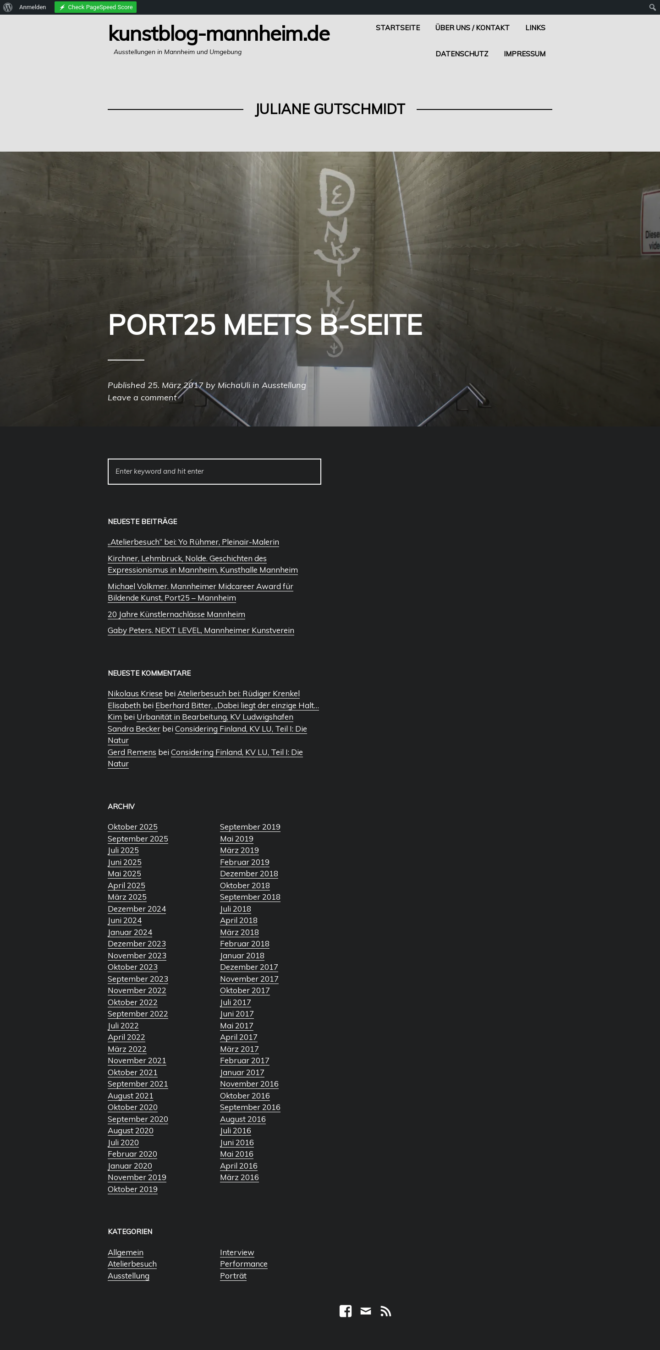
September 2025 (138, 838)
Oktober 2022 (133, 1002)
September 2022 (138, 1013)
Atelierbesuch (132, 1263)
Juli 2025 (123, 850)
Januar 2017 (242, 1072)
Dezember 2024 (137, 908)
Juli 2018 (235, 908)
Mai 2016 (236, 1154)
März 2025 (127, 897)
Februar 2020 (132, 1154)
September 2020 (138, 1119)
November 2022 (137, 990)
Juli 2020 (123, 1142)
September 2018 (250, 897)
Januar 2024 (130, 932)
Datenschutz (461, 53)
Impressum (524, 53)
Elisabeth (124, 705)
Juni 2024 (125, 920)
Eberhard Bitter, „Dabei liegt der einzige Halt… (237, 705)
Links (535, 27)
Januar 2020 (130, 1165)
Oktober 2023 (133, 967)
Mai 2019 (236, 838)
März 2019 (239, 850)
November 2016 (249, 1083)
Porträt (233, 1275)
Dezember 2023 (137, 943)
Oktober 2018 (245, 885)
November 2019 (137, 1177)
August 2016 (243, 1119)
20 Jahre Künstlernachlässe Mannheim (176, 614)
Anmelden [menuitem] (32, 7)
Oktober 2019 (133, 1189)
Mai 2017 (236, 1025)
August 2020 (131, 1130)
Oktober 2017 (245, 990)
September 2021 (138, 1083)
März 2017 (239, 1049)
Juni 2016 (237, 1142)
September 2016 (250, 1107)
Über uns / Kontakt (472, 27)
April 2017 (239, 1037)
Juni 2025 (125, 862)
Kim (115, 716)
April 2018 (239, 920)
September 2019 (250, 826)
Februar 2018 (245, 943)
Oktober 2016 (245, 1095)
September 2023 (138, 979)
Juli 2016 (235, 1130)
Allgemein (125, 1252)
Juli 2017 (235, 1002)
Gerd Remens (132, 752)
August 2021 (131, 1095)
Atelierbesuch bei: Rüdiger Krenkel (238, 693)
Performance (244, 1263)
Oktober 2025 (133, 826)
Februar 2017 (245, 1060)
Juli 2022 (123, 1025)
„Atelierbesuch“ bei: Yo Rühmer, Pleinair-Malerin (193, 542)
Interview (237, 1252)
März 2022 (127, 1049)
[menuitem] (8, 7)
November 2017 (249, 979)
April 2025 (126, 885)
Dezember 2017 (249, 967)
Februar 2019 (245, 862)
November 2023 (137, 955)
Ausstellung (128, 1275)
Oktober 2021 (133, 1072)
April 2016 (239, 1165)
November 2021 (137, 1060)
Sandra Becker (134, 728)
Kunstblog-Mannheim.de (219, 33)
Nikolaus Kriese (135, 693)
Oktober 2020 (133, 1107)
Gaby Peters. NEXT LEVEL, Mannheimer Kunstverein (201, 630)
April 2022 (126, 1037)
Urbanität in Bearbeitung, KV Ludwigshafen (215, 716)
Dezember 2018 (249, 873)
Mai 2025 (124, 873)
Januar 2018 (242, 955)
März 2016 (239, 1177)
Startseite (398, 27)
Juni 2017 (237, 1013)
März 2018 (239, 932)
